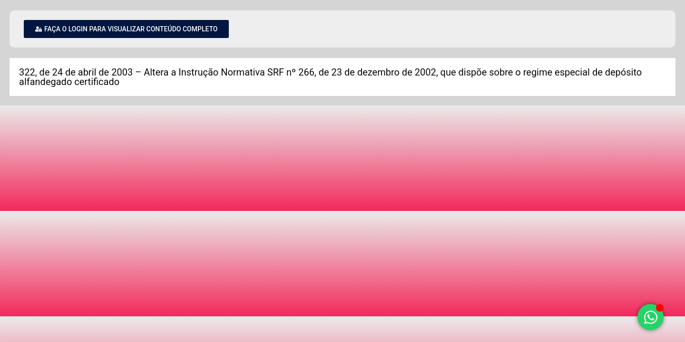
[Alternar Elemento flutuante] (650, 317)
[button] (126, 29)
